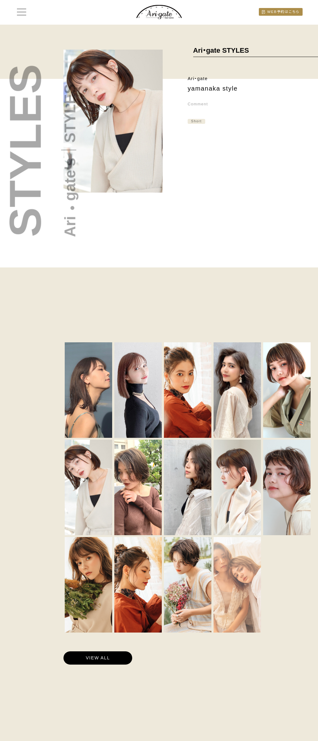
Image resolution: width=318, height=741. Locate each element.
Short (196, 121)
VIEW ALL (98, 657)
